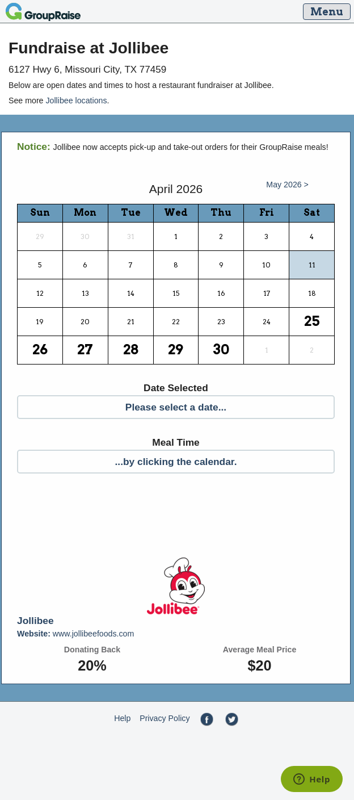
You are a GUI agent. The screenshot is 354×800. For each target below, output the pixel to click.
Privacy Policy (164, 718)
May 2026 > (287, 184)
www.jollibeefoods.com (75, 633)
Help (122, 718)
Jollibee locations (76, 100)
